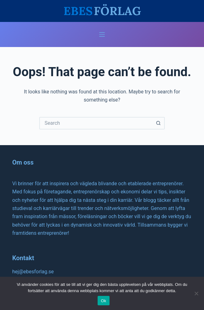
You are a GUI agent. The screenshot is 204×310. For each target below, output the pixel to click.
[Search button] (158, 123)
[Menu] (102, 34)
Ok (103, 300)
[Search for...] (95, 123)
